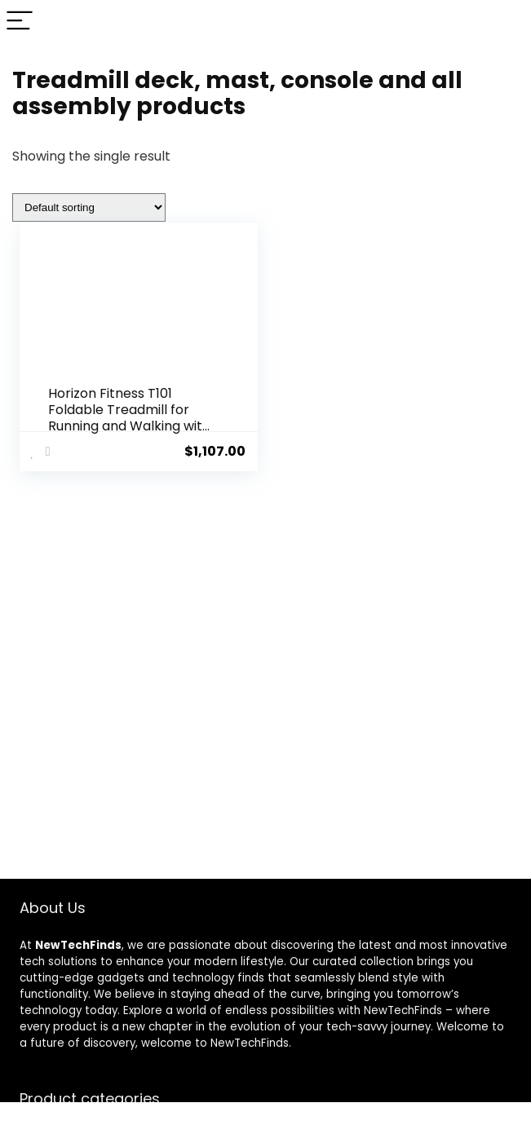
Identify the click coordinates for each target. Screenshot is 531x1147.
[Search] (505, 21)
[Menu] (19, 21)
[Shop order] (89, 207)
